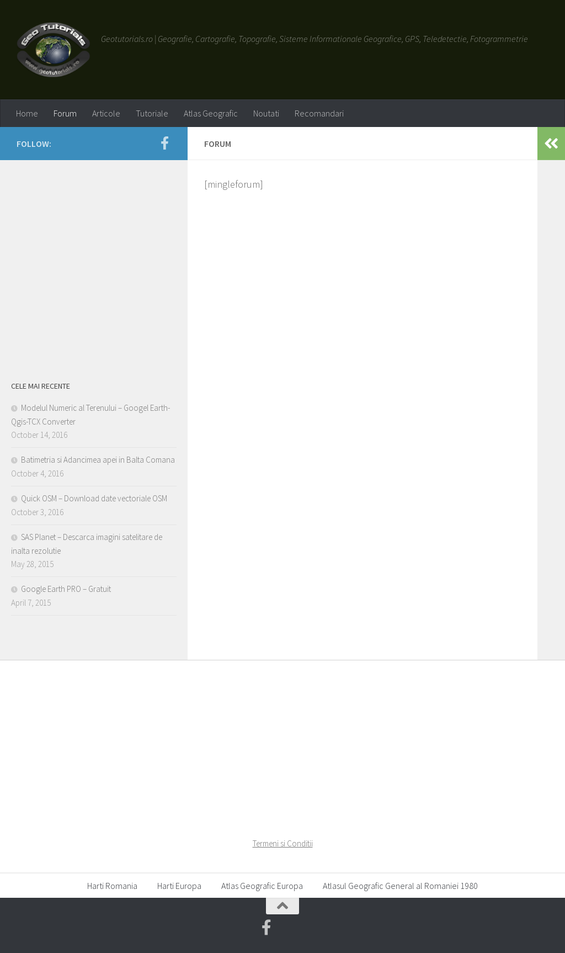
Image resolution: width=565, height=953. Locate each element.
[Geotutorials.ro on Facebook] (164, 143)
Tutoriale (152, 113)
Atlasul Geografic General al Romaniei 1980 (400, 885)
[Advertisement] (94, 267)
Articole (106, 113)
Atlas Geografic (211, 113)
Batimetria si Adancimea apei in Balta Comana (98, 459)
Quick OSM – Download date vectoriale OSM (94, 498)
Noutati (266, 113)
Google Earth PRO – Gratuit (66, 589)
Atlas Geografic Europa (262, 885)
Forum (65, 113)
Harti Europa (179, 885)
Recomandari (319, 113)
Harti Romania (112, 885)
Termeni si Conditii (283, 843)
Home (27, 113)
